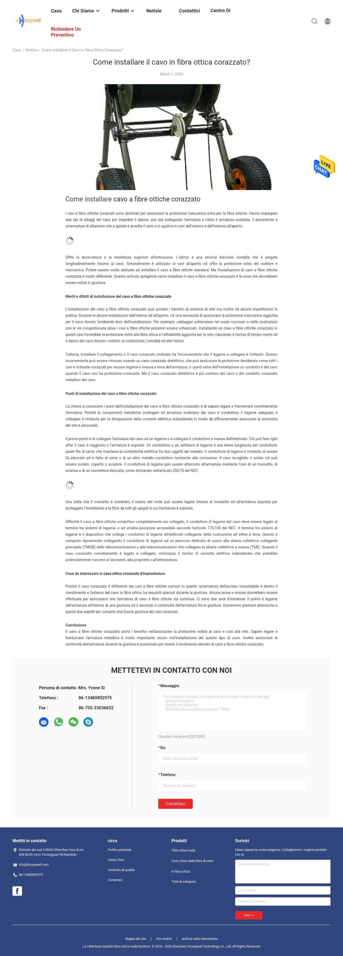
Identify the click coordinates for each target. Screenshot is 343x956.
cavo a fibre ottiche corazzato (156, 199)
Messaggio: (170, 686)
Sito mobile (164, 939)
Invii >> (249, 915)
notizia (32, 50)
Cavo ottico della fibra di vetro (192, 861)
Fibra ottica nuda (183, 850)
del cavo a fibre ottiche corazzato (143, 296)
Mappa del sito (135, 939)
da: (163, 748)
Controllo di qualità (121, 870)
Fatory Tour (116, 860)
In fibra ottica (181, 871)
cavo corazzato (153, 361)
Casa (16, 50)
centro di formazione (223, 14)
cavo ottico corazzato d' (123, 573)
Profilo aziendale (119, 850)
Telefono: (168, 775)
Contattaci (175, 803)
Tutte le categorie (184, 881)
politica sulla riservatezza (200, 939)
